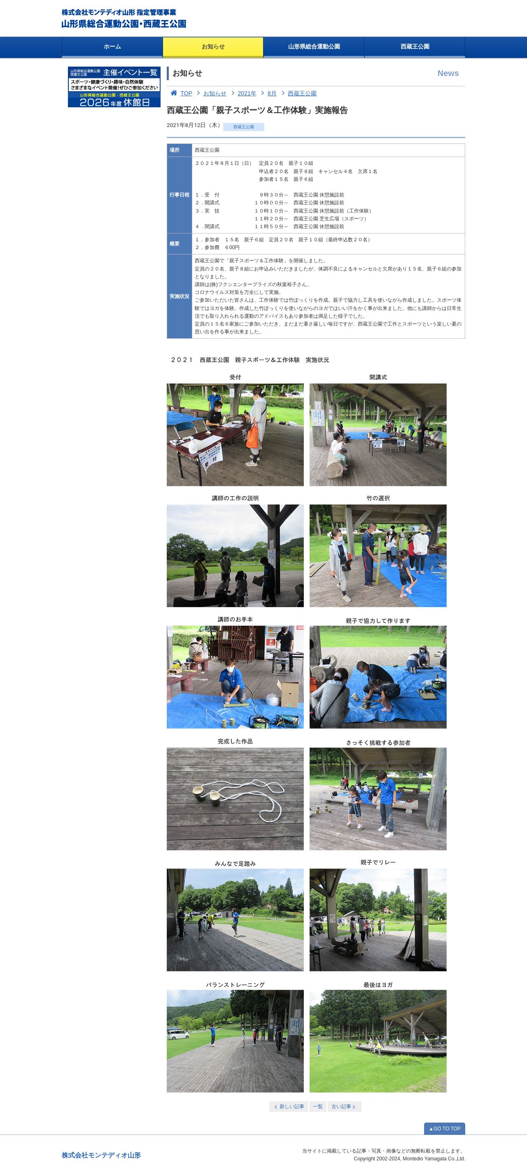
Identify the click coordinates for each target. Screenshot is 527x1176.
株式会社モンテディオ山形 (101, 1155)
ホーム (112, 46)
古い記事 (344, 1106)
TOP (179, 93)
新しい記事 (288, 1106)
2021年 (242, 93)
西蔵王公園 (415, 46)
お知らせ (213, 46)
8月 (267, 93)
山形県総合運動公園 (314, 46)
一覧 (318, 1106)
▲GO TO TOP (445, 1129)
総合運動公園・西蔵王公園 (124, 18)
